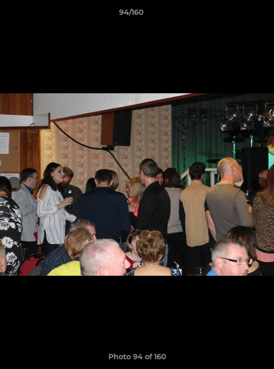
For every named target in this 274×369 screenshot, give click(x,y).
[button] (237, 14)
